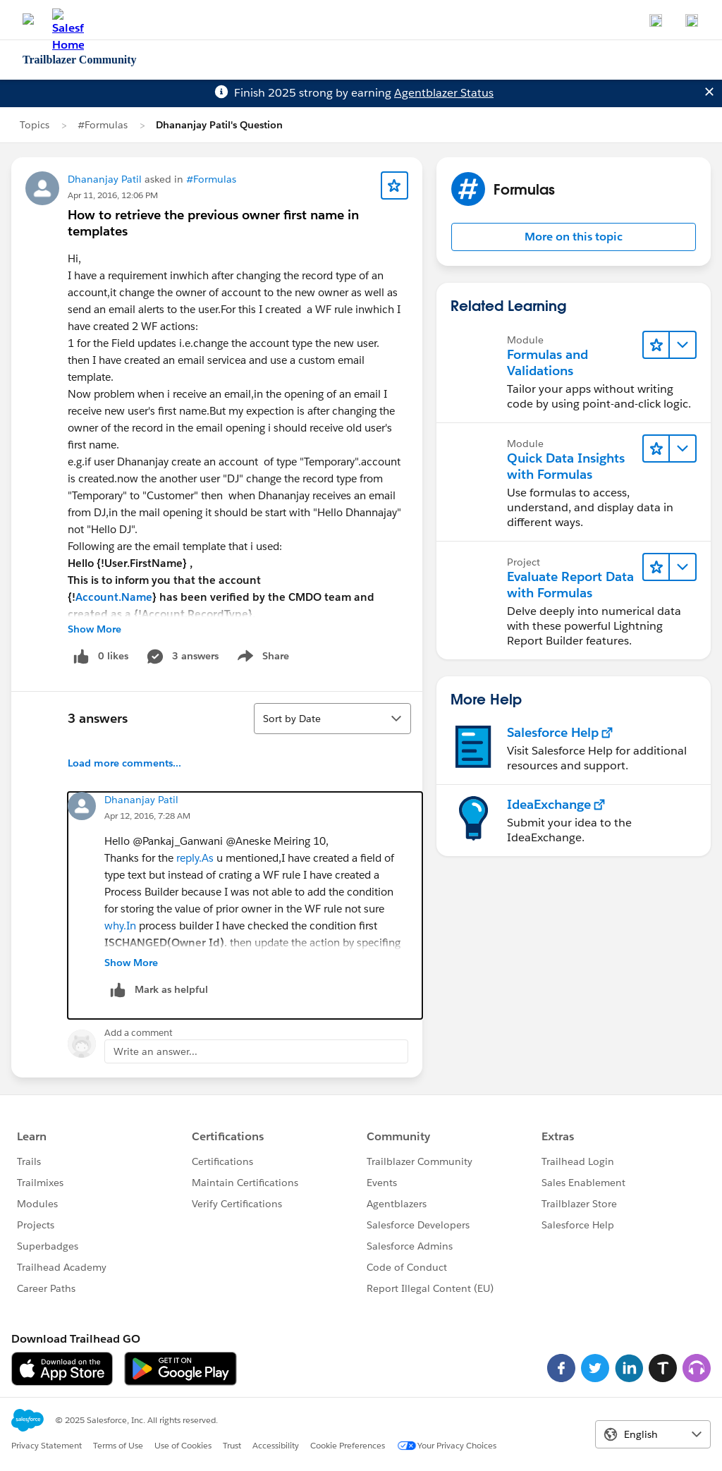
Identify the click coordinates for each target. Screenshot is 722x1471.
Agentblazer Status (444, 92)
